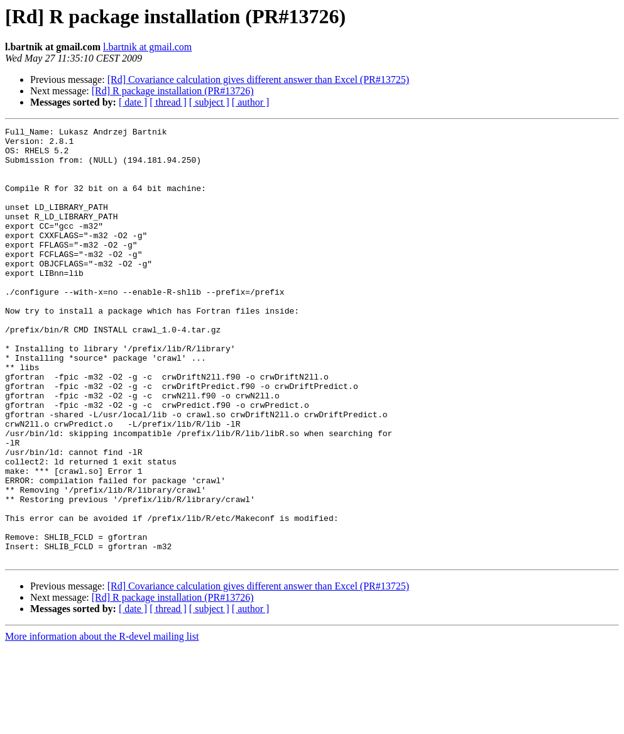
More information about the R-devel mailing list (102, 723)
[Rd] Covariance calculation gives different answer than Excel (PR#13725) (258, 79)
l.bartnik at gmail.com (147, 46)
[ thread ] (168, 102)
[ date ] (133, 102)
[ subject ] (209, 102)
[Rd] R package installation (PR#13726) (173, 90)
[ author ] (251, 102)
